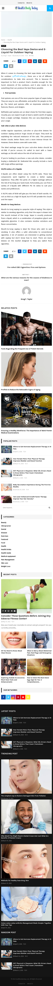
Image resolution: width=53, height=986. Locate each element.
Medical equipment (8, 556)
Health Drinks (6, 550)
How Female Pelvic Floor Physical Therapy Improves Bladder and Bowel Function (29, 460)
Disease (4, 533)
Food (3, 543)
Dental (3, 529)
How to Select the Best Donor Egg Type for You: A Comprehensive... (38, 680)
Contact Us (21, 3)
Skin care (4, 563)
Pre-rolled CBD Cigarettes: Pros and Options (26, 267)
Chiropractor (6, 526)
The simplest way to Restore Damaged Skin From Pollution (23, 796)
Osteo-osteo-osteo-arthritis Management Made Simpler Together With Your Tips (26, 924)
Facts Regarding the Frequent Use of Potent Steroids (22, 349)
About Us (29, 3)
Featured (4, 539)
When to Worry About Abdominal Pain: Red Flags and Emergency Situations (39, 653)
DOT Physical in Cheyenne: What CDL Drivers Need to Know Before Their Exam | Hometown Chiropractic (32, 473)
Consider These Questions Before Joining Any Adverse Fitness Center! (25, 617)
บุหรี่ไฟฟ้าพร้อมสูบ (19, 76)
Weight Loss (5, 566)
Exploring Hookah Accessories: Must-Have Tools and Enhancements (13, 680)
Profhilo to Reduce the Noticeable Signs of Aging (20, 390)
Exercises (4, 536)
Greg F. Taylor (7, 55)
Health (3, 46)
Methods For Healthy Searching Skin (15, 880)
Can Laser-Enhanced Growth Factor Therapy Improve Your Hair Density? (29, 498)
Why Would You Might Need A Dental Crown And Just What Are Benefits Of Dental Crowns (24, 837)
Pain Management (7, 560)
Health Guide (6, 553)
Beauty (3, 523)
